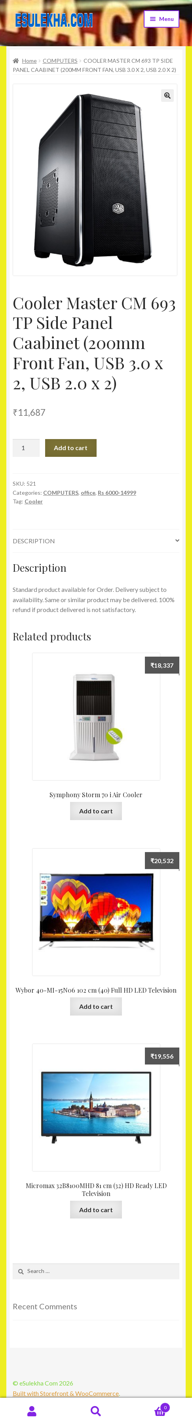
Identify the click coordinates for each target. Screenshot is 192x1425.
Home (29, 60)
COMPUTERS (60, 60)
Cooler (34, 501)
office (88, 492)
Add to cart (70, 447)
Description (34, 540)
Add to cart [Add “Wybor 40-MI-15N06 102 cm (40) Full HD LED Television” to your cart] (96, 1006)
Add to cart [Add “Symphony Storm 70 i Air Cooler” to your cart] (96, 811)
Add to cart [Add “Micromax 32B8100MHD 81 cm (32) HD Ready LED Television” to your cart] (96, 1209)
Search (96, 1411)
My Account (32, 1411)
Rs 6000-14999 (117, 492)
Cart (149, 1406)
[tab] (96, 541)
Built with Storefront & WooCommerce (66, 1393)
